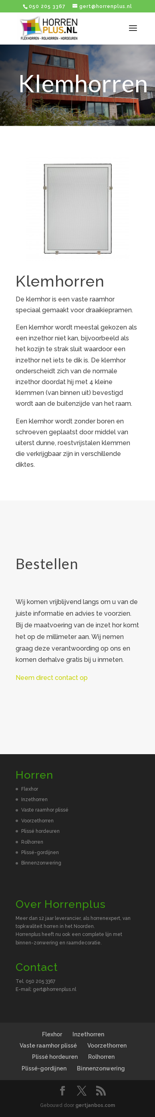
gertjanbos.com (95, 1105)
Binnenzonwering (41, 863)
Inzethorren (34, 799)
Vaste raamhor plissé (44, 810)
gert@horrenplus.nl (54, 989)
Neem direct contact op (52, 678)
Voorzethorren (37, 821)
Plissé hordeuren (40, 831)
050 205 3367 (47, 6)
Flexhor (29, 789)
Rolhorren (32, 842)
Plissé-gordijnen (40, 852)
